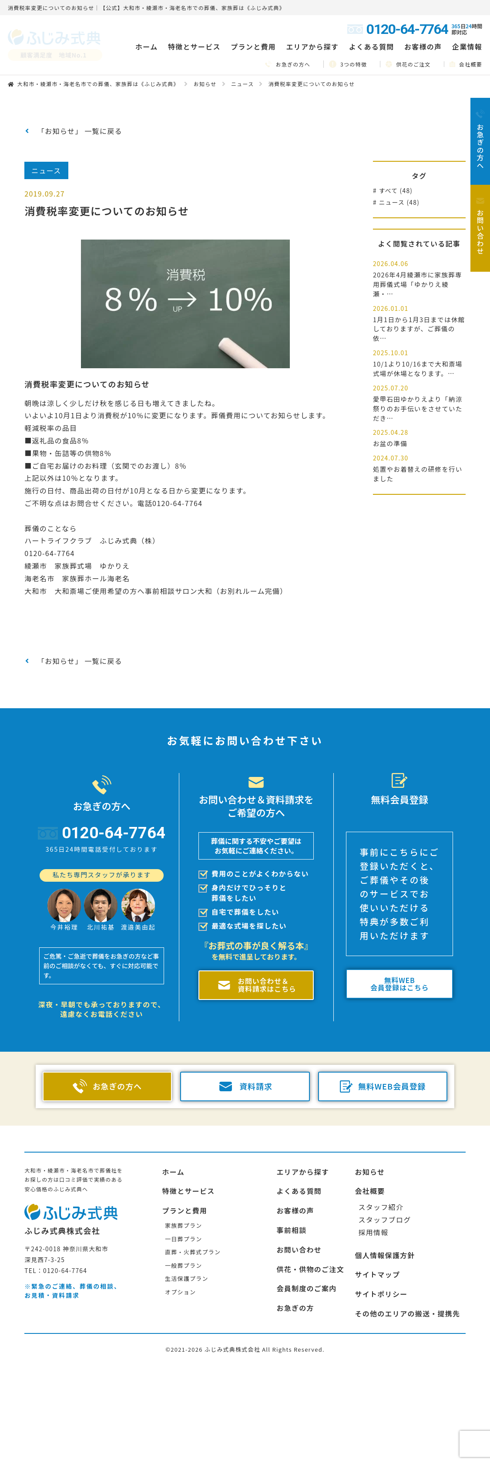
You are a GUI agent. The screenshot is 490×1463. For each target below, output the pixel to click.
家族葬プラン (183, 1225)
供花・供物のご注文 (310, 1269)
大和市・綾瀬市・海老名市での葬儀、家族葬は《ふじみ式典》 (98, 83)
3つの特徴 (348, 64)
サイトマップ (377, 1274)
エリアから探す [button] (312, 46)
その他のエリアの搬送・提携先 (407, 1313)
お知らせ (205, 83)
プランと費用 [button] (253, 46)
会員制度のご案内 (306, 1288)
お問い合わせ (299, 1249)
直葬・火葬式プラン (193, 1252)
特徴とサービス (188, 1191)
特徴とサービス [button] (194, 46)
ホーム (146, 46)
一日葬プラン (183, 1239)
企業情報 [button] (467, 46)
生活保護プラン (186, 1278)
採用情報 (373, 1232)
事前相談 (291, 1230)
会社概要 (466, 64)
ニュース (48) (399, 202)
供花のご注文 (408, 64)
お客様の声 (423, 46)
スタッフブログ (384, 1219)
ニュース (242, 83)
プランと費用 (185, 1210)
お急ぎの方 (295, 1308)
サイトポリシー (381, 1294)
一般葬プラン (183, 1265)
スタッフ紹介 (380, 1207)
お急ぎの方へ (287, 64)
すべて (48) (396, 190)
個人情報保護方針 (385, 1255)
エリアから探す (302, 1171)
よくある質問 (371, 46)
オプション (180, 1292)
